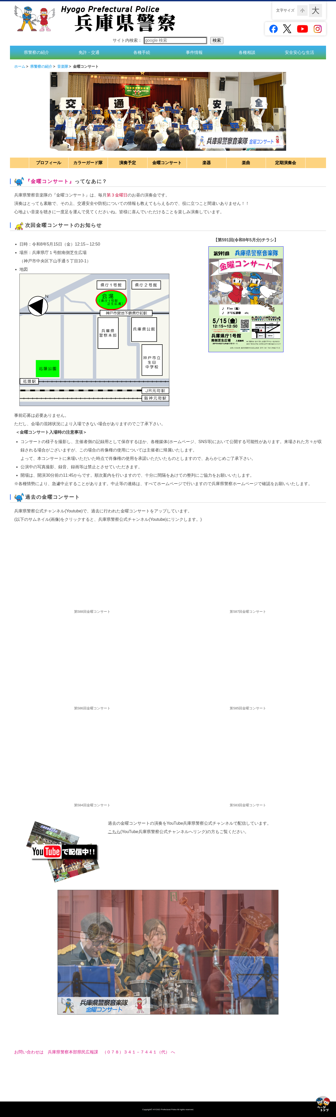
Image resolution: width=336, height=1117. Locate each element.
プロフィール (48, 162)
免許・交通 (88, 52)
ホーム (19, 66)
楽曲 (246, 162)
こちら (114, 831)
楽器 (206, 162)
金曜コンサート (167, 162)
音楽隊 (62, 66)
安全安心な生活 (299, 52)
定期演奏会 (285, 162)
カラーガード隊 (88, 162)
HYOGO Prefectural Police (165, 1109)
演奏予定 (127, 162)
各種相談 (247, 52)
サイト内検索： (160, 40)
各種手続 (141, 52)
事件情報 (194, 52)
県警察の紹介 (36, 52)
